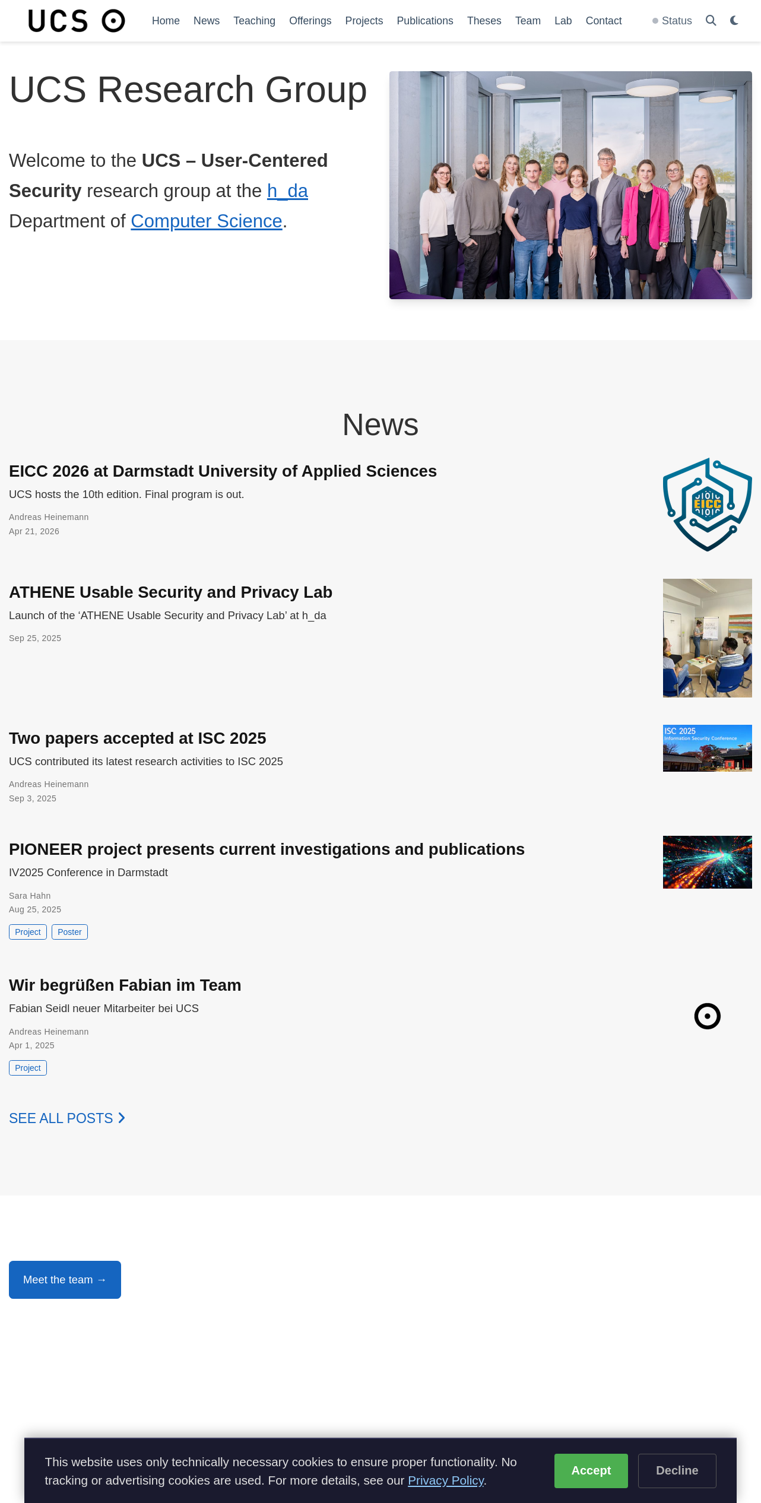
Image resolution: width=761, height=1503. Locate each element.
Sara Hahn (30, 895)
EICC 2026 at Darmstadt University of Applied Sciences (223, 471)
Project (28, 932)
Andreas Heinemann (49, 517)
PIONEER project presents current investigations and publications (267, 849)
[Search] (711, 21)
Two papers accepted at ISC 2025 (138, 738)
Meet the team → (65, 1279)
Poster (69, 932)
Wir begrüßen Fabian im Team (125, 985)
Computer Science (206, 221)
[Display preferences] (734, 21)
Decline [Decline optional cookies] (677, 1470)
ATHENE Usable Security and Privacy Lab (170, 592)
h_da (287, 190)
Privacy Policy (445, 1480)
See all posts (67, 1118)
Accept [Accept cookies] (591, 1470)
